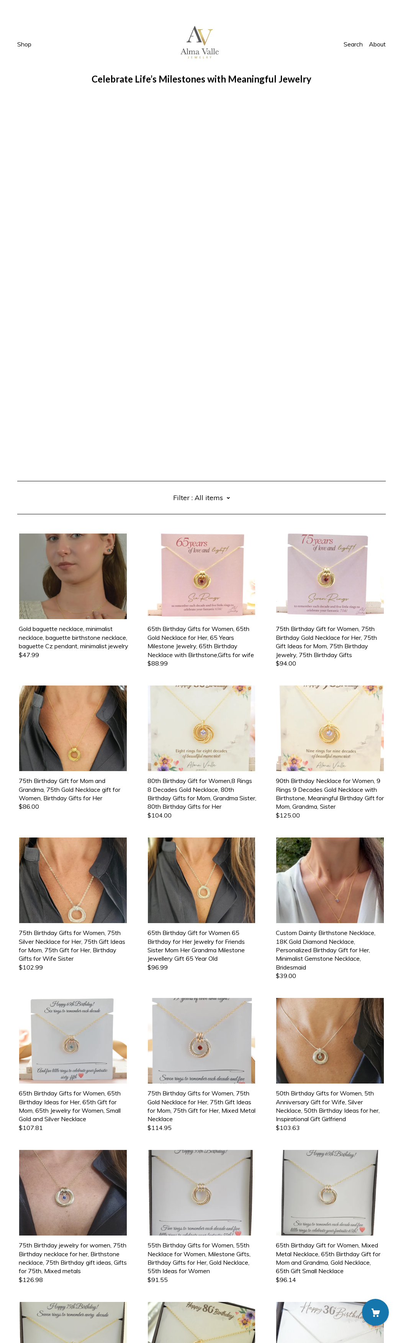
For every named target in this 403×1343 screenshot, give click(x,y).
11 (247, 1253)
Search (353, 44)
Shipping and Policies (46, 1300)
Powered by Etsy (41, 1321)
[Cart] (375, 1312)
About (377, 44)
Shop (24, 44)
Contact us (32, 1292)
